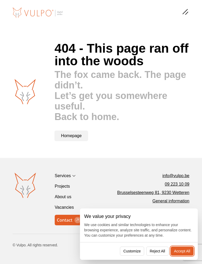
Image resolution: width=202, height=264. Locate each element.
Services (63, 175)
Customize (132, 251)
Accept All (182, 251)
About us (63, 197)
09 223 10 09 (177, 184)
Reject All (157, 251)
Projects (62, 186)
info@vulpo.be (175, 175)
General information (170, 201)
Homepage (71, 135)
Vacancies (64, 207)
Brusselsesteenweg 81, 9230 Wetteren (153, 192)
